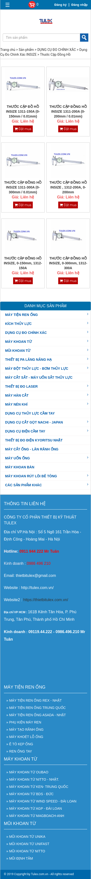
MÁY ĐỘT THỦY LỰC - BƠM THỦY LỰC (36, 368)
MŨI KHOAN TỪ (17, 350)
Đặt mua (23, 129)
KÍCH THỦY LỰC (18, 323)
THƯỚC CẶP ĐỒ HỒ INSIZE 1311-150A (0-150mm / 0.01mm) (23, 111)
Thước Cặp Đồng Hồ (55, 54)
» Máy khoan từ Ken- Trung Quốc (37, 787)
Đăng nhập (79, 5)
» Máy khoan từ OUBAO (27, 772)
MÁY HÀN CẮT (17, 395)
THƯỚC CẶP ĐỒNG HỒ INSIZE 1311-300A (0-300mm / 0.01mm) (22, 187)
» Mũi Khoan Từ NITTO (25, 851)
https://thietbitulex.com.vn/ (45, 600)
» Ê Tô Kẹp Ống (19, 744)
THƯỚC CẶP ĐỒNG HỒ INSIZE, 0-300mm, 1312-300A (68, 263)
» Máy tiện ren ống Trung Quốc (36, 708)
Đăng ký (60, 5)
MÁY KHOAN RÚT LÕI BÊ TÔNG (31, 476)
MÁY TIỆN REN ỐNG (21, 314)
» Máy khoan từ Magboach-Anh (35, 816)
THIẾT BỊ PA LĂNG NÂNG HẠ (28, 359)
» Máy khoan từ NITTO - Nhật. (32, 779)
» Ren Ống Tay (19, 751)
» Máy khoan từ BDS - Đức (30, 794)
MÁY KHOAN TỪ (18, 341)
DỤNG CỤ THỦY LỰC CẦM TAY (30, 413)
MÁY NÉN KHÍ (16, 404)
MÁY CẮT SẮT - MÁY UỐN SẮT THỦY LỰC (39, 377)
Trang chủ (7, 50)
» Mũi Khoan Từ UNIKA (25, 837)
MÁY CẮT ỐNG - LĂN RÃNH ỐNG (31, 449)
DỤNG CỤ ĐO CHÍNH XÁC (56, 50)
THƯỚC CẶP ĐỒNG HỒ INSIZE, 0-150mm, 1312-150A (23, 263)
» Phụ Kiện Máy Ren (23, 722)
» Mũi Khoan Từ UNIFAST (27, 844)
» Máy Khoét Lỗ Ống (24, 737)
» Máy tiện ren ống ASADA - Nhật (36, 715)
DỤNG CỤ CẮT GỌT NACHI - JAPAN (34, 422)
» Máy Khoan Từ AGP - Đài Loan (34, 808)
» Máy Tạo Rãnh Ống (24, 729)
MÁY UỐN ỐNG (17, 458)
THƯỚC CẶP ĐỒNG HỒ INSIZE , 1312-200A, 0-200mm (68, 187)
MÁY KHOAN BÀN (19, 467)
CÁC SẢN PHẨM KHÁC (23, 485)
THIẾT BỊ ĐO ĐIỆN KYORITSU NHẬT (34, 440)
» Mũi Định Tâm (19, 858)
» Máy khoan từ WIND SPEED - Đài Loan (41, 801)
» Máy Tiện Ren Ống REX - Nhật (34, 700)
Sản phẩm (26, 50)
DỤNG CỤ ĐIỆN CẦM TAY (25, 431)
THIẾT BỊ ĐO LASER (21, 386)
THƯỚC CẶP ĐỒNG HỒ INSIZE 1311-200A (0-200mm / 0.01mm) (68, 111)
